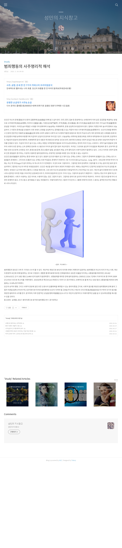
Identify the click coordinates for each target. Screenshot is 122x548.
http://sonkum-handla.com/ (18, 99)
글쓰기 (49, 48)
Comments (10, 414)
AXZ (60, 460)
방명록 (57, 48)
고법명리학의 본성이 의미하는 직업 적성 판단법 (19, 331)
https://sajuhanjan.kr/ (15, 82)
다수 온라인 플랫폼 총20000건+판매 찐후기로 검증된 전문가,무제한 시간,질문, (38, 106)
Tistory (73, 460)
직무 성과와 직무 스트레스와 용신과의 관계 (18, 334)
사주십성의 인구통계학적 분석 (14, 328)
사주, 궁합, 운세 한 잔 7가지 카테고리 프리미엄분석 (29, 85)
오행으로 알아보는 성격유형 (13, 323)
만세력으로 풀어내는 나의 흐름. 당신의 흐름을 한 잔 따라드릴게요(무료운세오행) (39, 88)
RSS (65, 48)
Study (7, 62)
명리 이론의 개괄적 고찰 (12, 326)
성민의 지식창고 (61, 18)
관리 (73, 48)
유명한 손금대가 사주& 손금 (19, 102)
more (116, 380)
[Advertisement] (61, 354)
